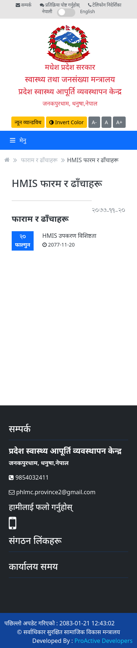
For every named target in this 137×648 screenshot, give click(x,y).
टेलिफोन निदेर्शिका (104, 5)
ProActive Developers (104, 641)
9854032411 (29, 477)
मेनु (18, 140)
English (87, 11)
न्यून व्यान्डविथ (28, 122)
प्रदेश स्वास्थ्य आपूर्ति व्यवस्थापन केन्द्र (69, 91)
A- (94, 122)
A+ (119, 122)
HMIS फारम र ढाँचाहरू (93, 160)
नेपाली (47, 11)
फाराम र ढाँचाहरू (39, 160)
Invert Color (66, 122)
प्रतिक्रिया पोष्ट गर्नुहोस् (59, 5)
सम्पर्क (23, 5)
